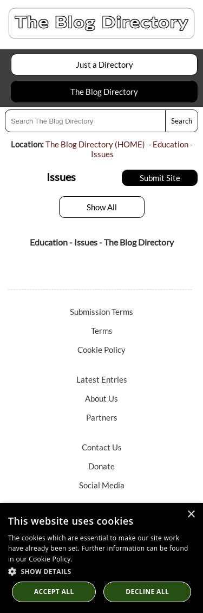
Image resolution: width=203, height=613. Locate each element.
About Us (101, 398)
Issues (102, 154)
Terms (102, 330)
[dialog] (101, 558)
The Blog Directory (104, 91)
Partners (101, 417)
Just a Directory (104, 64)
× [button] (191, 515)
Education (170, 144)
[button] (101, 571)
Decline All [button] (147, 591)
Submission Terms (101, 312)
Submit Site (160, 178)
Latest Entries (101, 379)
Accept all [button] (54, 591)
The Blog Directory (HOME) (95, 144)
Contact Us (102, 447)
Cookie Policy (101, 349)
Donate (101, 466)
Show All (102, 207)
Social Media (102, 485)
